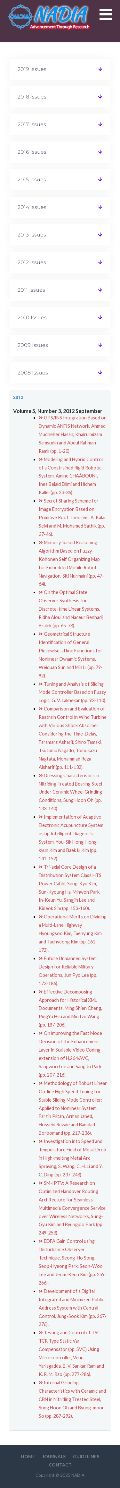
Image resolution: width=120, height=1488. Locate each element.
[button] (110, 18)
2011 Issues (31, 290)
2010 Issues (32, 317)
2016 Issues (32, 152)
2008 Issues (33, 373)
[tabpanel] (60, 917)
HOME (28, 1456)
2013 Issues (32, 235)
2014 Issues (32, 207)
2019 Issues (32, 69)
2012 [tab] (18, 397)
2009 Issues (33, 345)
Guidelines (86, 1456)
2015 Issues (32, 179)
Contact (60, 1464)
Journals (54, 1456)
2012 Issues (32, 262)
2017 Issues (32, 124)
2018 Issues (32, 97)
